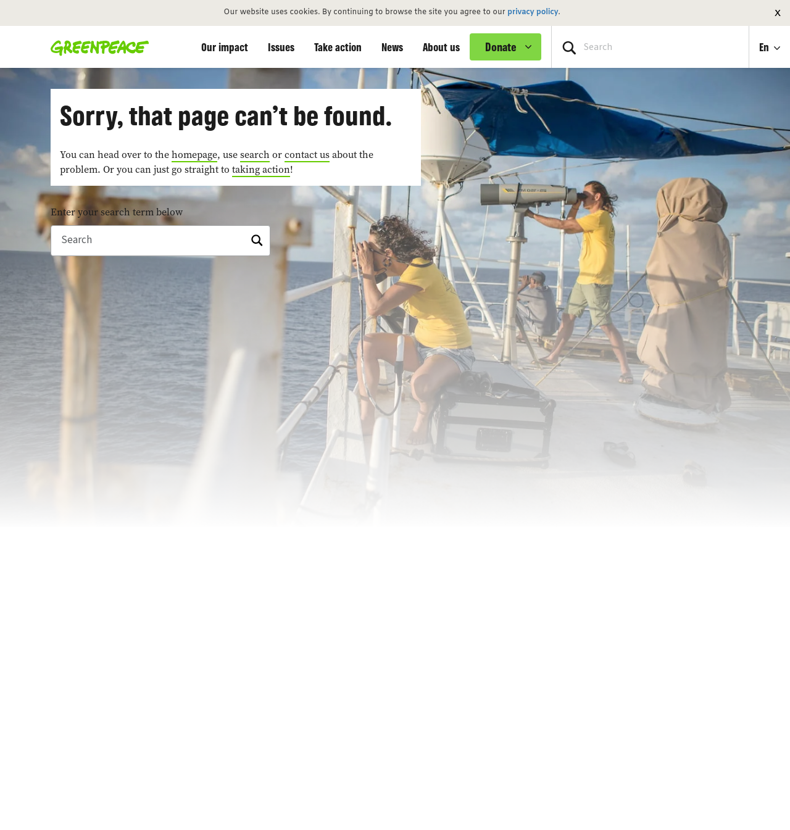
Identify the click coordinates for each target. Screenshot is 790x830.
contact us (307, 154)
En (765, 46)
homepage (194, 154)
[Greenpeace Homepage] (96, 47)
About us (441, 46)
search (255, 154)
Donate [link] (501, 47)
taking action (261, 169)
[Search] (160, 240)
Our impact (224, 46)
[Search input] (650, 47)
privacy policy (532, 12)
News (392, 46)
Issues (281, 46)
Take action (338, 46)
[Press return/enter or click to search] (569, 47)
